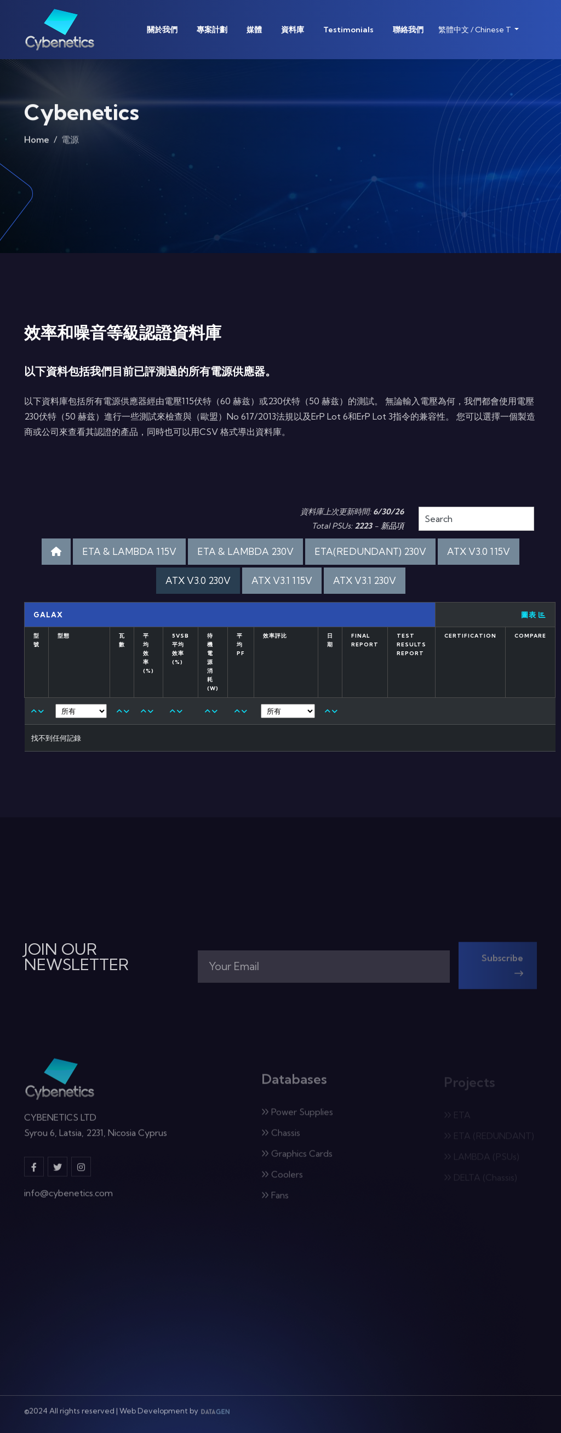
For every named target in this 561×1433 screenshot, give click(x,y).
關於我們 (162, 30)
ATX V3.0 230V (198, 580)
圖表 (533, 614)
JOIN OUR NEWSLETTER (76, 957)
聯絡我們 (408, 30)
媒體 (254, 30)
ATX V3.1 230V (364, 580)
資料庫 (292, 30)
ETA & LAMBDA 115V (129, 551)
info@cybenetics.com (68, 1198)
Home (36, 142)
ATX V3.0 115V (478, 551)
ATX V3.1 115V (281, 580)
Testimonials (348, 30)
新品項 (392, 526)
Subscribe (502, 969)
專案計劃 (212, 30)
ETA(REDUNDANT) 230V (370, 551)
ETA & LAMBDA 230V (245, 551)
